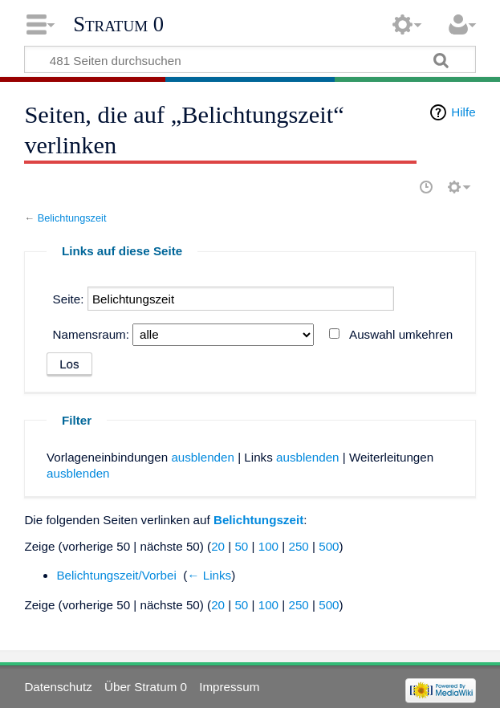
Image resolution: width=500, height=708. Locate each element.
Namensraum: (91, 334)
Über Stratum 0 (145, 687)
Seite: (68, 299)
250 (298, 546)
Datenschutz (57, 687)
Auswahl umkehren (401, 334)
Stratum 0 (118, 24)
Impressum (229, 687)
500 (329, 546)
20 (218, 546)
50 (241, 546)
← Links (209, 575)
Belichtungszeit (72, 218)
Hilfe (463, 112)
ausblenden (202, 457)
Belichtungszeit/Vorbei (116, 575)
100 (268, 546)
